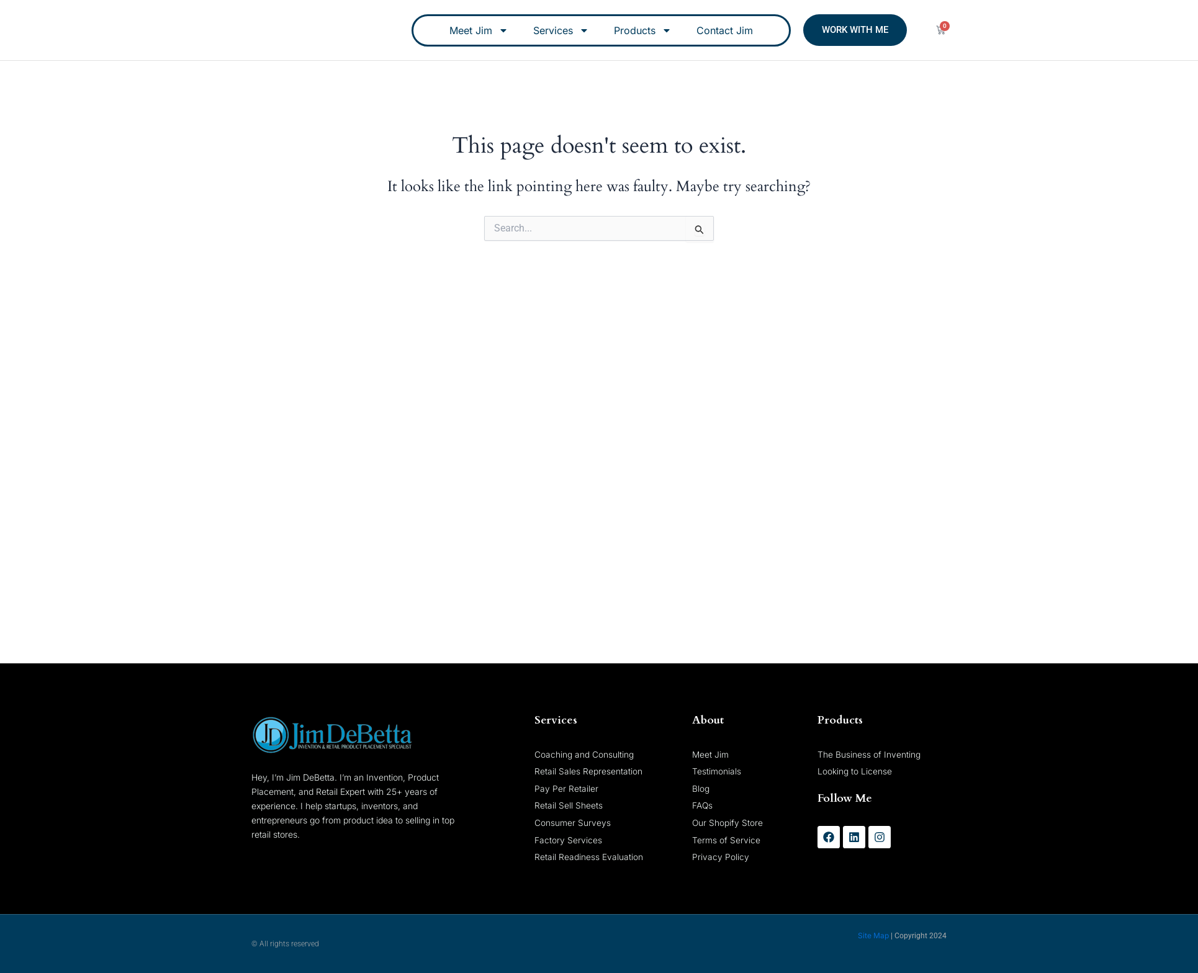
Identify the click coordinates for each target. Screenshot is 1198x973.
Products (643, 30)
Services (561, 30)
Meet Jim (478, 30)
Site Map (873, 935)
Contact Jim (724, 30)
